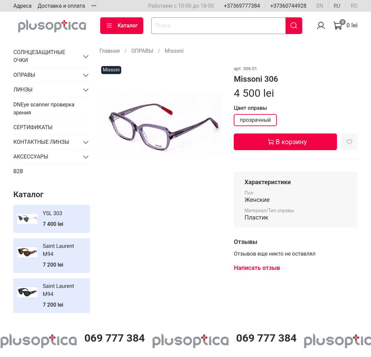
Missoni (174, 51)
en (319, 6)
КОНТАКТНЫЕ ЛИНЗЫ (41, 142)
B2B (18, 171)
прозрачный (255, 120)
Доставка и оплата (61, 6)
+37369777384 (242, 6)
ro (354, 6)
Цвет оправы (250, 108)
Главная (110, 51)
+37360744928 (288, 6)
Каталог (122, 25)
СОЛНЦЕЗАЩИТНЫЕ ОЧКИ (39, 56)
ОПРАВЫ (142, 51)
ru (337, 6)
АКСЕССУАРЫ (30, 156)
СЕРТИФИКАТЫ (32, 127)
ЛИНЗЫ (23, 89)
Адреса (22, 6)
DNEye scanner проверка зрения (43, 108)
